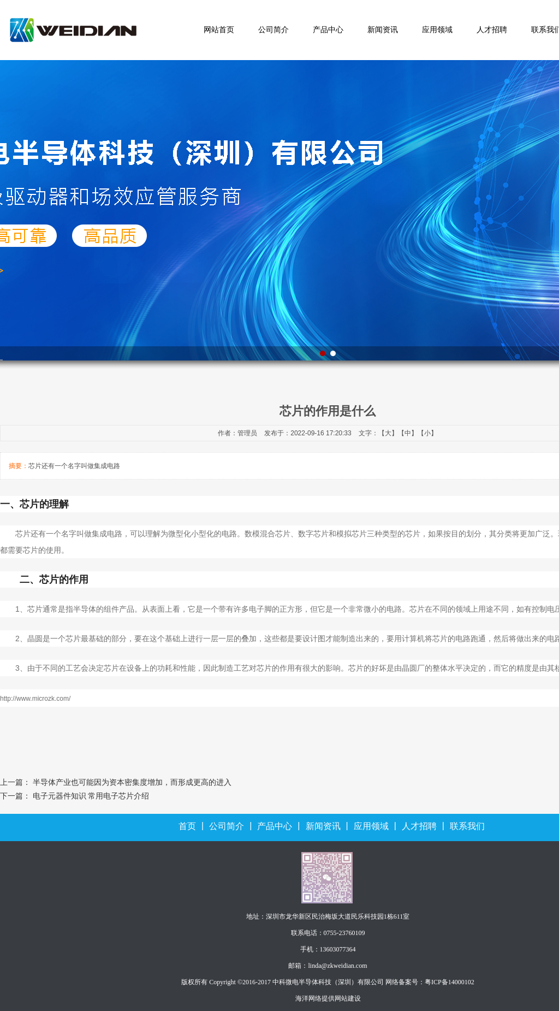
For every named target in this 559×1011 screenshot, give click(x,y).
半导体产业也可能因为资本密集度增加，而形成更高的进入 (132, 782)
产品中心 (328, 30)
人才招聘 (492, 30)
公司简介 (273, 30)
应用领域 (437, 30)
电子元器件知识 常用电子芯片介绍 (91, 796)
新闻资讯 (382, 30)
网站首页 (219, 30)
